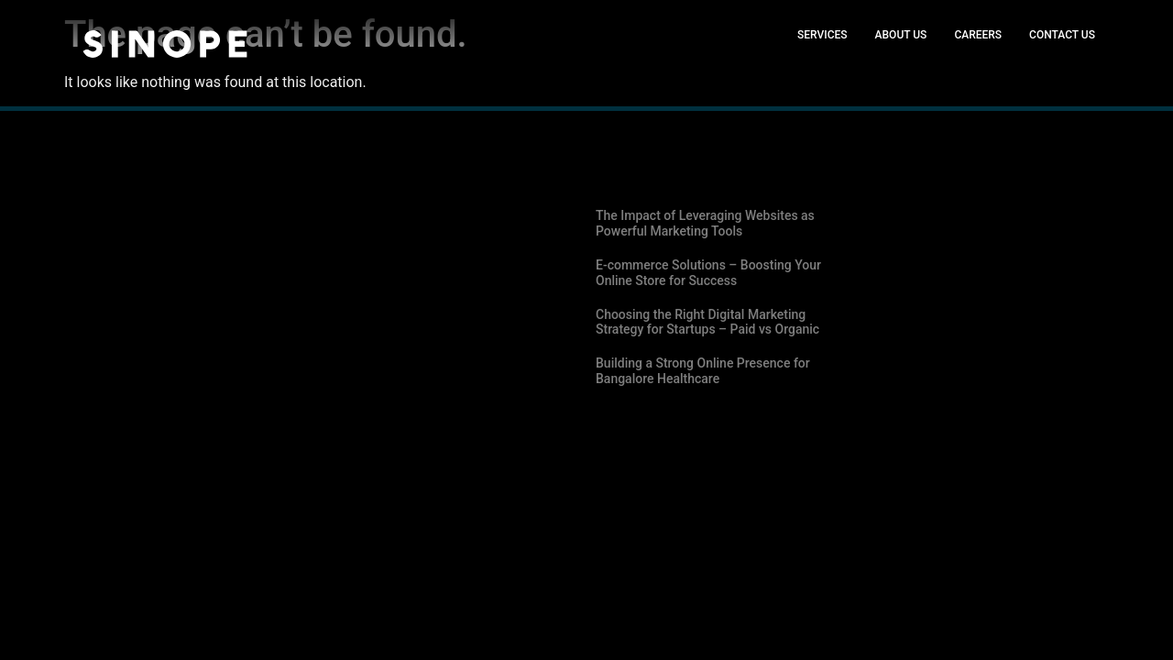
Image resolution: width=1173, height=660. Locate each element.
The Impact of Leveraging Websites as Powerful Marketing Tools (705, 223)
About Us (901, 34)
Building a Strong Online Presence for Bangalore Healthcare (703, 371)
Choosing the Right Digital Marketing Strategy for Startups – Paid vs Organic (707, 322)
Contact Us (1062, 34)
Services (822, 34)
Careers (978, 34)
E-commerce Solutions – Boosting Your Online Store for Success (708, 273)
